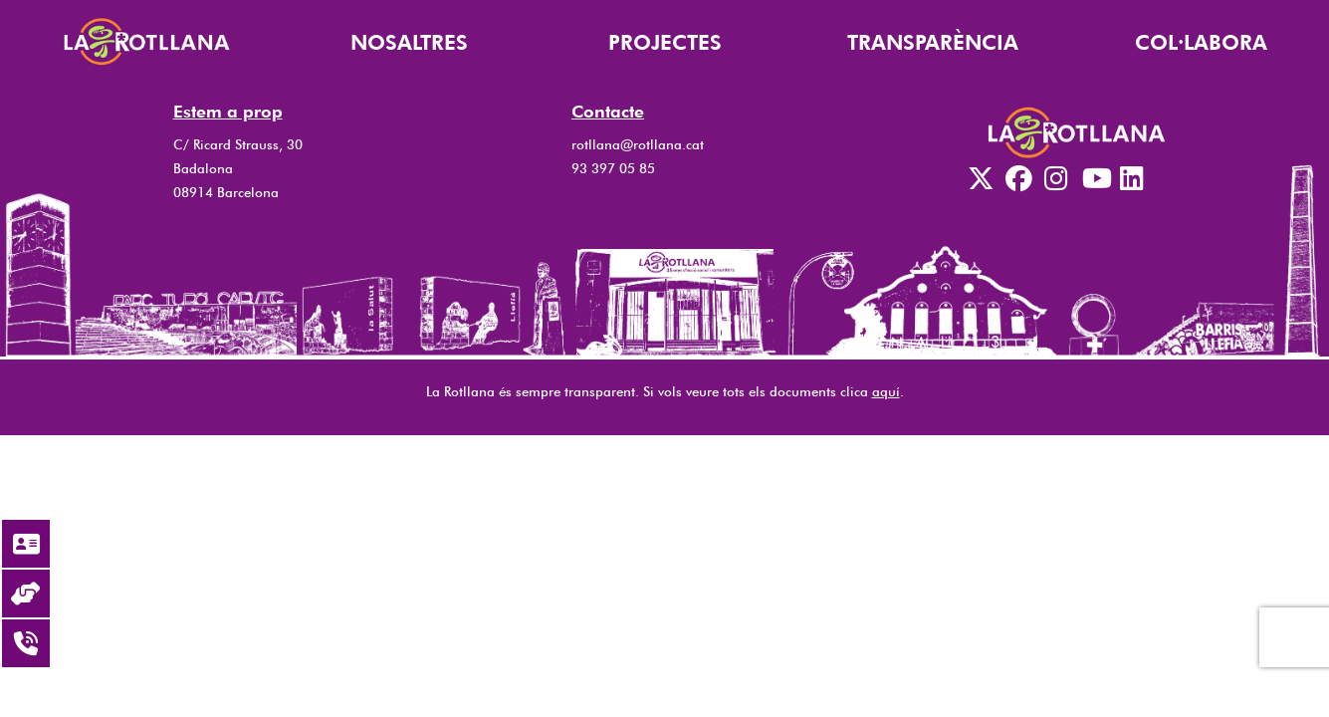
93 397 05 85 (613, 168)
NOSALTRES (409, 42)
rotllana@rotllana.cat (637, 144)
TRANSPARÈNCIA (932, 42)
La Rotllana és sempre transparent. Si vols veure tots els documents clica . (665, 391)
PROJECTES (665, 42)
